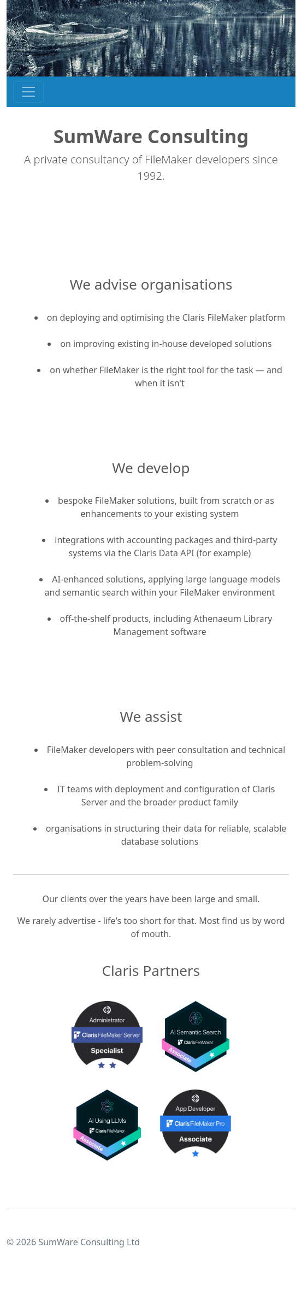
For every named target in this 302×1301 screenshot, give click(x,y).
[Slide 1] (141, 1158)
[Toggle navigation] (28, 92)
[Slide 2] (161, 1158)
